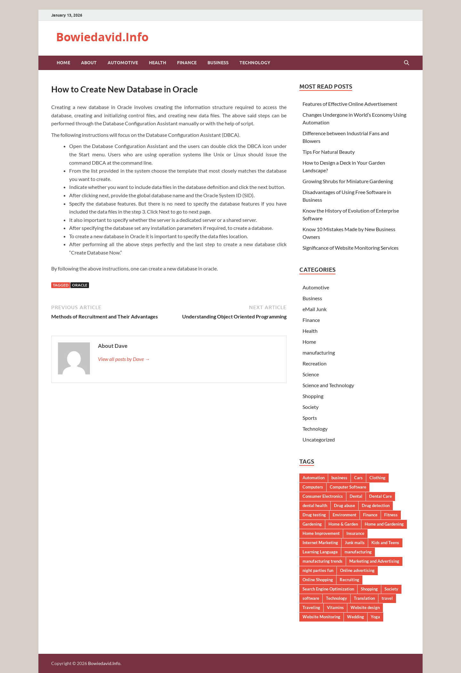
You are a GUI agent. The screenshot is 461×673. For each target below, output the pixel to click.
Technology (254, 62)
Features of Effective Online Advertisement (350, 104)
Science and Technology (328, 385)
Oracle (79, 285)
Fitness (391, 514)
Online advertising (357, 570)
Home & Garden (343, 524)
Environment (344, 514)
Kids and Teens (385, 542)
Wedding (355, 616)
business (339, 477)
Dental (356, 496)
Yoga (375, 616)
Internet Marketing (320, 542)
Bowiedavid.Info (102, 37)
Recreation (315, 363)
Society (311, 407)
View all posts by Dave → (124, 359)
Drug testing (314, 514)
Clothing (377, 477)
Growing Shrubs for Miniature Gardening (348, 181)
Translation (364, 598)
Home (63, 62)
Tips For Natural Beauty (329, 152)
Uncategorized (319, 439)
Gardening (312, 524)
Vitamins (335, 607)
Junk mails (355, 542)
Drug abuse (344, 505)
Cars (358, 477)
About (89, 62)
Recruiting (349, 579)
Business (218, 62)
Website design (365, 607)
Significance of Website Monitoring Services (351, 248)
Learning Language (320, 551)
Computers (313, 486)
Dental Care (380, 496)
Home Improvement (321, 533)
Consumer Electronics (323, 496)
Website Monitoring (321, 616)
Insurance (355, 533)
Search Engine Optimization (328, 588)
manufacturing (319, 352)
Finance (187, 62)
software (311, 598)
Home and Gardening (384, 524)
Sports (310, 418)
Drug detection (376, 505)
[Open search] (406, 63)
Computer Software (348, 486)
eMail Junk (315, 309)
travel (387, 598)
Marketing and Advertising (374, 561)
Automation (314, 477)
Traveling (311, 607)
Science (311, 374)
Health (157, 62)
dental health (315, 505)
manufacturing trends (323, 561)
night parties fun (318, 570)
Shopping (313, 396)
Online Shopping (318, 579)
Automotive (123, 62)
